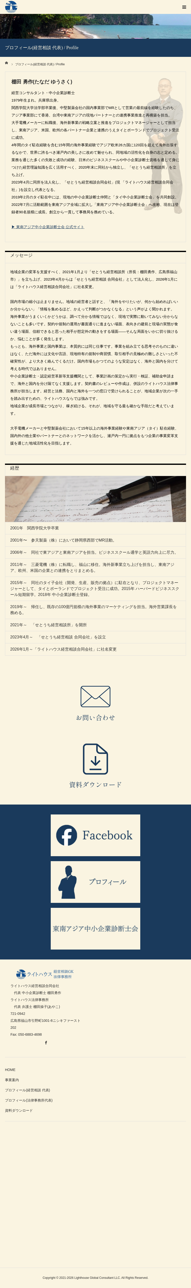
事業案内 (12, 1080)
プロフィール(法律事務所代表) (28, 1100)
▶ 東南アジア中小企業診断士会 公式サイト (47, 227)
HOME (10, 1070)
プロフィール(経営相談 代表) (27, 1090)
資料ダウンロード (19, 1110)
